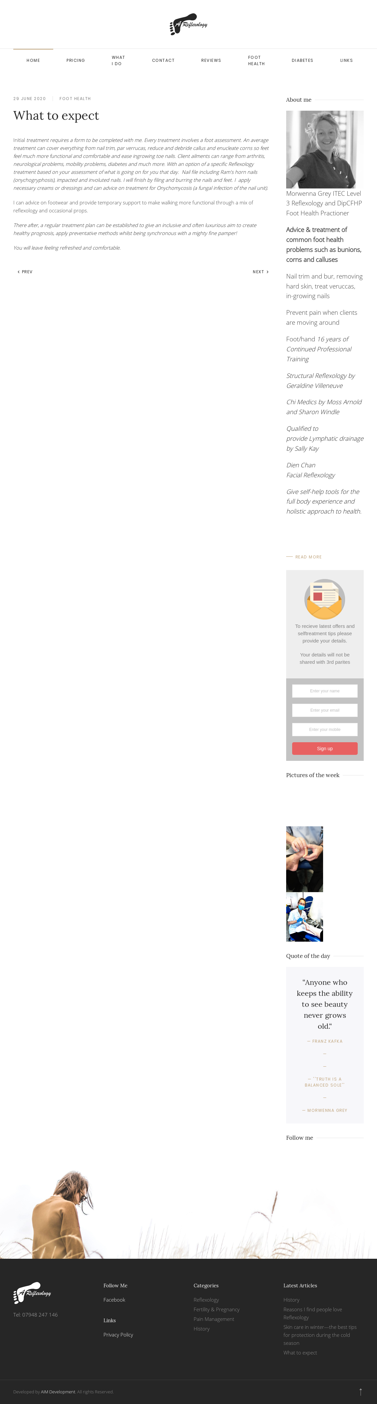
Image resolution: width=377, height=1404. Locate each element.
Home (33, 60)
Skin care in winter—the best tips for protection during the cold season (320, 1335)
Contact (163, 60)
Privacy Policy (118, 1334)
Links (346, 60)
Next (261, 272)
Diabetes (303, 60)
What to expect (300, 1352)
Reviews (211, 60)
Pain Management (214, 1319)
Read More (308, 557)
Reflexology (206, 1299)
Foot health (256, 60)
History (202, 1328)
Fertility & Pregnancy (217, 1309)
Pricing (76, 60)
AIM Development (58, 1392)
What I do (118, 60)
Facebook (114, 1299)
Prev (25, 272)
